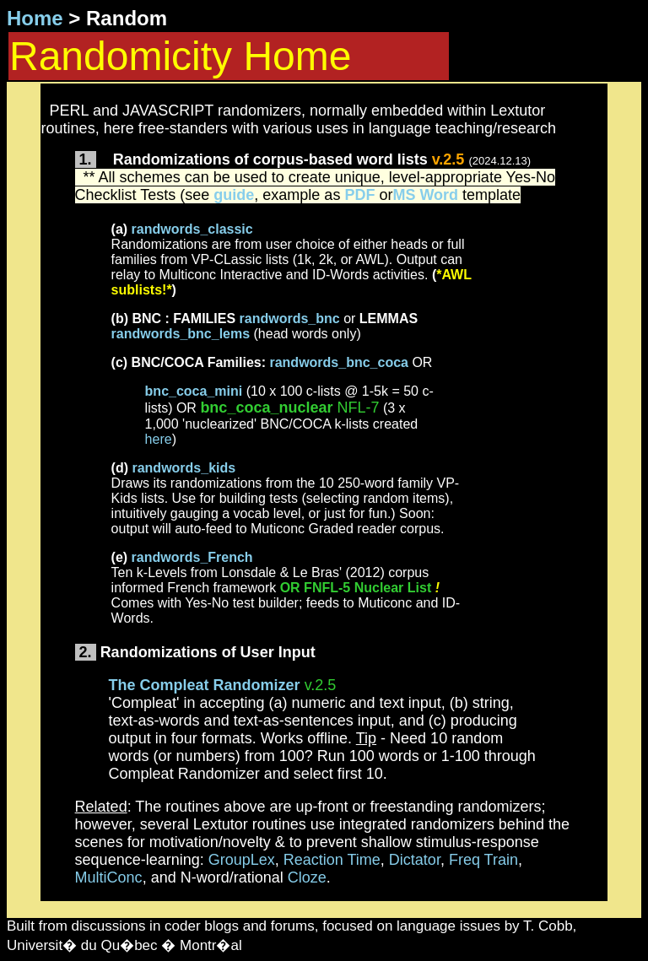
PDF (359, 194)
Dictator (414, 859)
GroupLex (241, 859)
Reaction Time (332, 859)
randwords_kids (183, 468)
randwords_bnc (290, 318)
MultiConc (109, 877)
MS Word (425, 194)
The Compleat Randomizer (204, 685)
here (158, 439)
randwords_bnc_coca (338, 362)
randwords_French (192, 557)
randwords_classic (192, 229)
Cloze (307, 877)
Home (35, 18)
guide (233, 194)
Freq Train (483, 859)
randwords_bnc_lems (181, 334)
